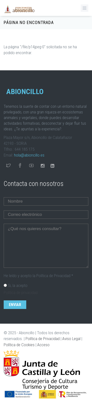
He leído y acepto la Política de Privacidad (38, 275)
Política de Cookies (19, 344)
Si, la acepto (17, 285)
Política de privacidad (21, 292)
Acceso (43, 344)
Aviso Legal (71, 338)
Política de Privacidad (43, 338)
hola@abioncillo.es (29, 155)
